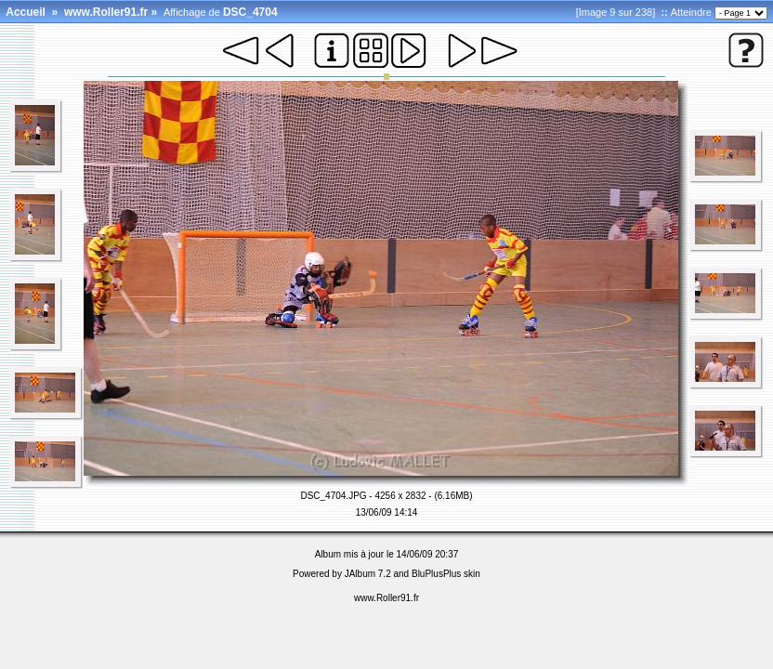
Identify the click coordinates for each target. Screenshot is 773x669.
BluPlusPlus (436, 574)
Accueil (26, 12)
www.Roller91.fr (106, 12)
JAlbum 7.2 (368, 574)
